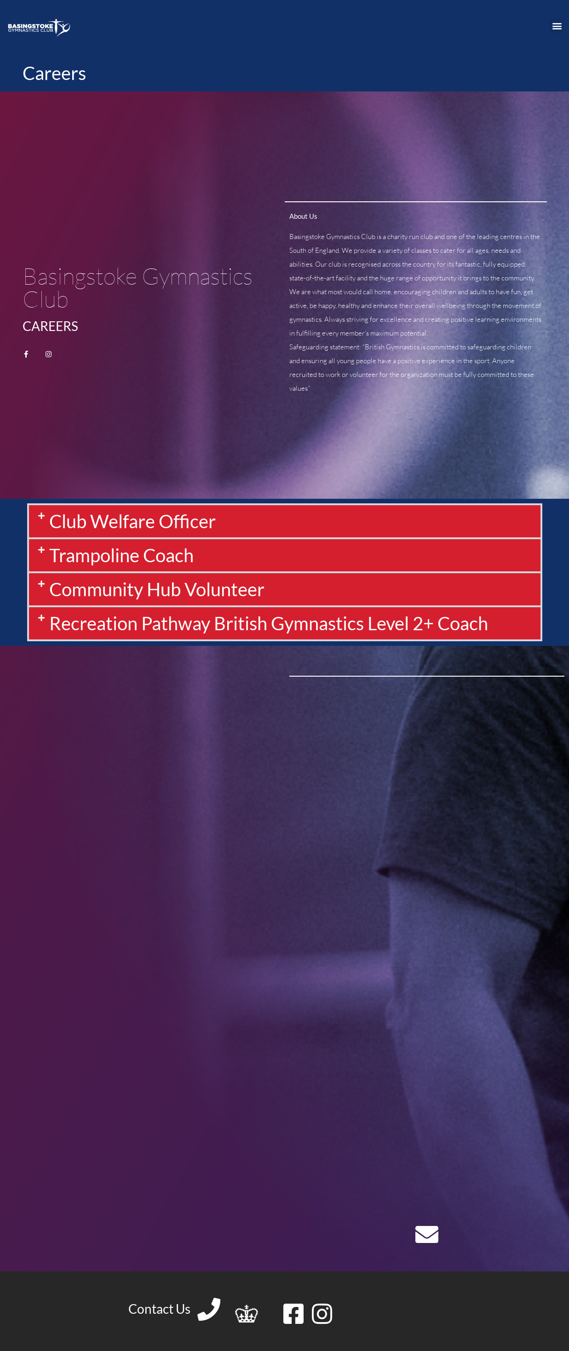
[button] (556, 25)
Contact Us (159, 1309)
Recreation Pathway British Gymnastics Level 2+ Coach (268, 623)
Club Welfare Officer (132, 521)
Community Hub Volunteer (156, 589)
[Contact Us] (208, 1309)
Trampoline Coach (121, 555)
